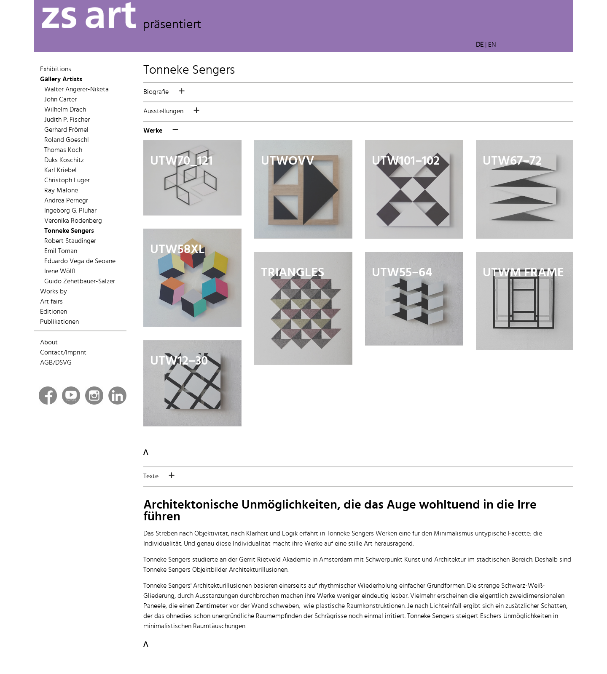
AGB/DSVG (56, 362)
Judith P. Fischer (67, 120)
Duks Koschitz (64, 160)
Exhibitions (55, 69)
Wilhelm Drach (65, 109)
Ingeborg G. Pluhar (70, 210)
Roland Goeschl (66, 140)
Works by (53, 291)
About (49, 342)
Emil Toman (60, 251)
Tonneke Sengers (69, 231)
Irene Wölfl (59, 271)
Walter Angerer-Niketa (76, 89)
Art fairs (51, 301)
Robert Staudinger (70, 241)
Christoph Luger (67, 180)
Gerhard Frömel (66, 130)
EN (492, 45)
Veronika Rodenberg (73, 221)
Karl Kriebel (60, 170)
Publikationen (59, 322)
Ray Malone (61, 190)
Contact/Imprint (63, 352)
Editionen (53, 311)
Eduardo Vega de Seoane (79, 261)
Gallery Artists (61, 79)
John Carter (60, 99)
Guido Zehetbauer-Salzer (79, 281)
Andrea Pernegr (66, 200)
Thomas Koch (63, 150)
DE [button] (479, 45)
